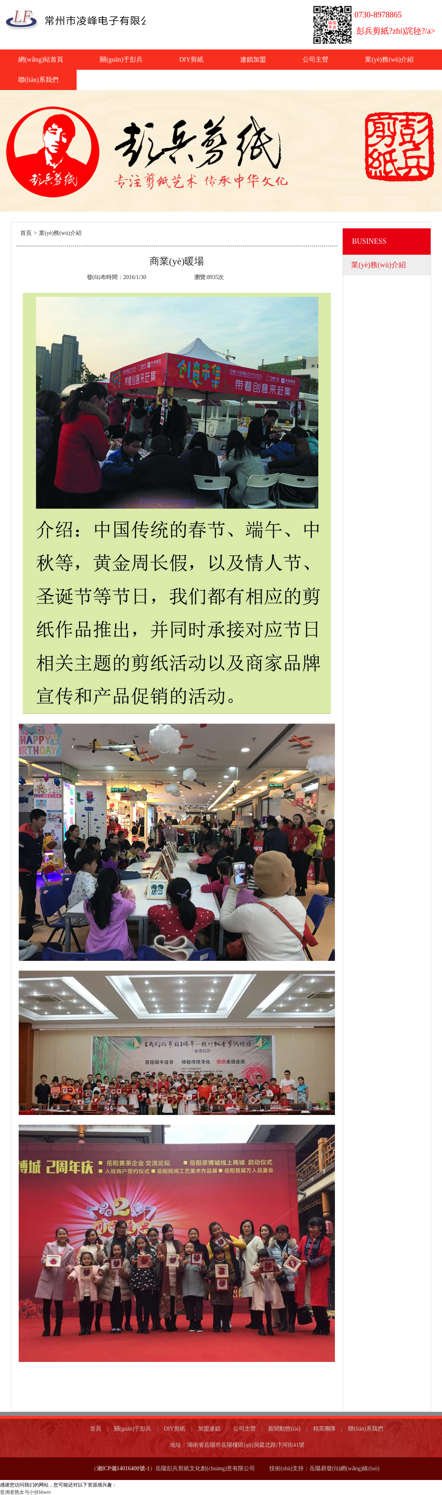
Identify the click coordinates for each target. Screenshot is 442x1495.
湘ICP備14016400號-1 (123, 1468)
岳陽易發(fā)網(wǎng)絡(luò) (345, 1468)
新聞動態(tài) (284, 1429)
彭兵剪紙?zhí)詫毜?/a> (396, 30)
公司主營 (315, 59)
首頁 (26, 233)
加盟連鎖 (209, 1429)
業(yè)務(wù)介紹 (389, 59)
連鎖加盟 (253, 59)
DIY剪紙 (191, 59)
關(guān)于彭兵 (121, 59)
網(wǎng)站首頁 (40, 59)
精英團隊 (324, 1429)
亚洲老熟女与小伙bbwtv (25, 1492)
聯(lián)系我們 (38, 79)
